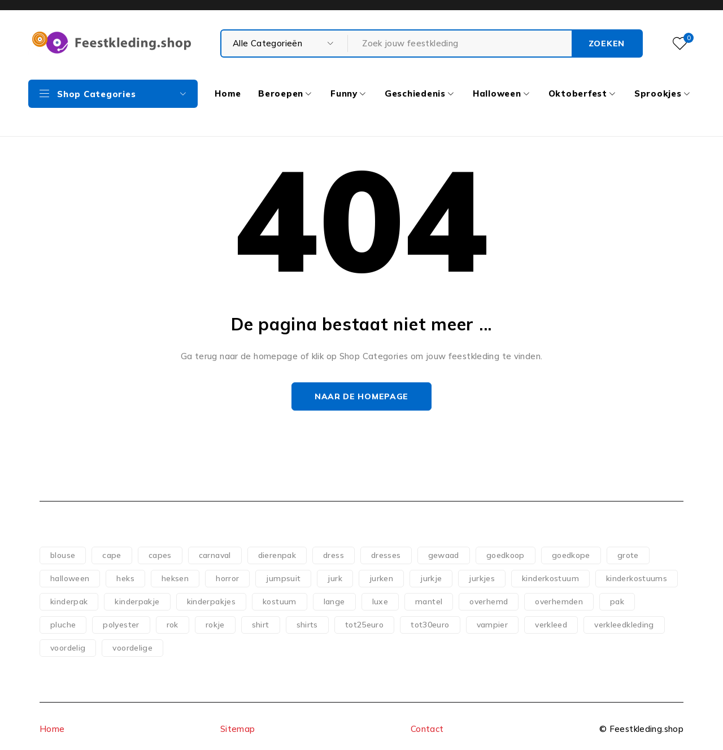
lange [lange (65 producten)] (334, 601)
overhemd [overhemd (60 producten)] (488, 601)
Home (52, 728)
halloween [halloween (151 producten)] (69, 578)
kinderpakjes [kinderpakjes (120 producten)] (211, 601)
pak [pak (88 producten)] (617, 601)
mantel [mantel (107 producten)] (428, 601)
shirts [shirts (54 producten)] (307, 625)
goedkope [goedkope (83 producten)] (571, 555)
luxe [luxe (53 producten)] (380, 601)
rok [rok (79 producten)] (172, 625)
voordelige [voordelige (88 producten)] (132, 648)
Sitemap (237, 728)
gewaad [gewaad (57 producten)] (443, 555)
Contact (427, 728)
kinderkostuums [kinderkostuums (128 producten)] (636, 578)
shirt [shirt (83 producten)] (260, 625)
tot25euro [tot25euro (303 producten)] (364, 625)
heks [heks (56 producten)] (125, 578)
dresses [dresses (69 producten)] (386, 555)
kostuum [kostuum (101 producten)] (280, 601)
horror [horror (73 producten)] (227, 578)
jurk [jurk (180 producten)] (335, 578)
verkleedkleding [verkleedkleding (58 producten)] (624, 625)
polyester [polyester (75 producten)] (121, 625)
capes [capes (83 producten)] (160, 555)
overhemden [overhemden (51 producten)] (559, 601)
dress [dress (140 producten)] (333, 555)
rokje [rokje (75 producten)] (215, 625)
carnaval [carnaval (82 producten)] (215, 555)
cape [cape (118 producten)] (111, 555)
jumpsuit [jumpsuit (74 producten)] (283, 578)
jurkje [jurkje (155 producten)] (431, 578)
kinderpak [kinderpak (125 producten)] (69, 601)
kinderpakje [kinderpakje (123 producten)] (137, 601)
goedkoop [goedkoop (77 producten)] (505, 555)
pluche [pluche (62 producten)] (63, 625)
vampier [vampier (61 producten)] (492, 625)
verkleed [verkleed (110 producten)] (551, 625)
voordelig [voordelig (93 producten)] (67, 648)
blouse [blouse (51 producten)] (62, 555)
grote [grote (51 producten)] (628, 555)
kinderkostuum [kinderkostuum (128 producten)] (550, 578)
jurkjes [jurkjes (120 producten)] (482, 578)
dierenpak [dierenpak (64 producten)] (277, 555)
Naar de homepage (361, 396)
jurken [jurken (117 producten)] (381, 578)
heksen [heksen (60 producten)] (175, 578)
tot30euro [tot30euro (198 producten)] (430, 625)
